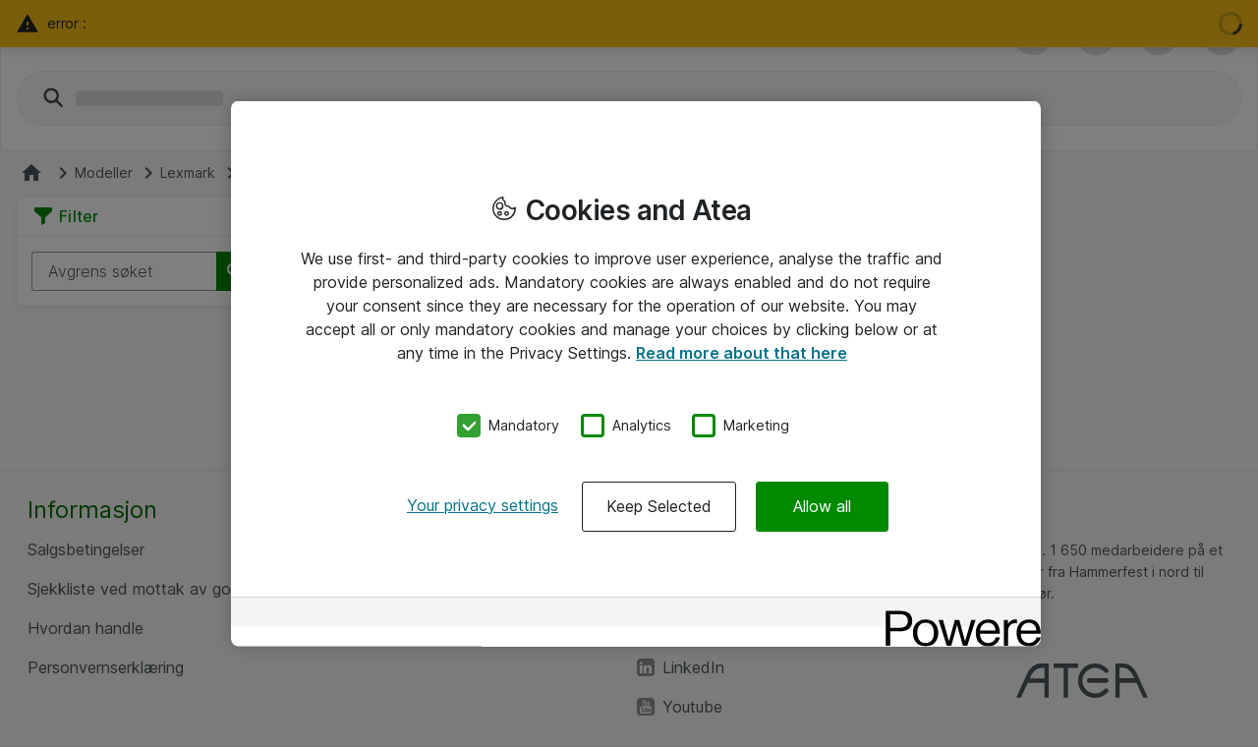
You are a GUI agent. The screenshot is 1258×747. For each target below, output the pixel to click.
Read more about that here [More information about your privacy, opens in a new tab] (741, 353)
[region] (636, 374)
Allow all (822, 505)
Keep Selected (659, 505)
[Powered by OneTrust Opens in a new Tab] (956, 614)
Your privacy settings (482, 504)
